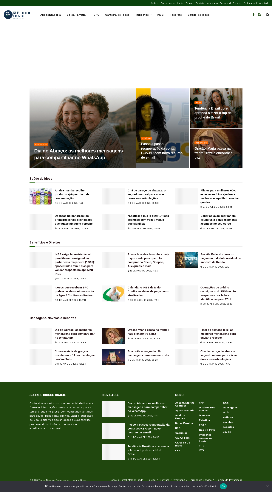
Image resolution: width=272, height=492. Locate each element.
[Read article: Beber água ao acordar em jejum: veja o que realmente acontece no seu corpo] (186, 222)
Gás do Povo (207, 429)
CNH (202, 402)
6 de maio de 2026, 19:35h (143, 203)
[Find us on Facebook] (253, 15)
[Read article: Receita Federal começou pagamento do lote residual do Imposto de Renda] (186, 260)
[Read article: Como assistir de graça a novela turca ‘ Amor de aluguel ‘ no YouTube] (41, 357)
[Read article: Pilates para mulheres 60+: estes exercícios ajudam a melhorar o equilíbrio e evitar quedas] (186, 196)
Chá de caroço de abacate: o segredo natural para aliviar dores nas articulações (147, 194)
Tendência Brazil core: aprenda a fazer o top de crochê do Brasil (148, 450)
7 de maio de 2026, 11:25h (70, 203)
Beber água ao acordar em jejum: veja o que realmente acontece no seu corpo (218, 219)
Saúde (226, 431)
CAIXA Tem (182, 437)
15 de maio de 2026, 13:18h (216, 342)
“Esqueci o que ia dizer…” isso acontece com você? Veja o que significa (148, 219)
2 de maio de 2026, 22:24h (216, 267)
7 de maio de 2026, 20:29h (143, 360)
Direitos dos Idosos (207, 409)
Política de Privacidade (256, 3)
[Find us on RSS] (259, 15)
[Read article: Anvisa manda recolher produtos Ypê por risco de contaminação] (41, 196)
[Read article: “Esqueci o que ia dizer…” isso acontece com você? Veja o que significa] (113, 222)
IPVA (201, 450)
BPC (96, 14)
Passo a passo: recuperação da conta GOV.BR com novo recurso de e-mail (148, 428)
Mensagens (42, 146)
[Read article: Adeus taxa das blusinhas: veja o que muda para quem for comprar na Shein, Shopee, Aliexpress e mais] (113, 260)
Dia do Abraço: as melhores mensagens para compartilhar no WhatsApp (75, 333)
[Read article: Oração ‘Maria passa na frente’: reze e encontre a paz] (113, 336)
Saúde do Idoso (199, 14)
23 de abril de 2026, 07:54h (71, 228)
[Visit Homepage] (17, 14)
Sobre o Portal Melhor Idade (167, 3)
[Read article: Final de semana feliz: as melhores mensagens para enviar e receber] (186, 336)
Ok (223, 486)
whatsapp (212, 3)
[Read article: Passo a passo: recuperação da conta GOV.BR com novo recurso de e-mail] (113, 431)
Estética (204, 420)
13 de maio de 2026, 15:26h (143, 271)
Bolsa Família (76, 14)
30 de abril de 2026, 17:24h (144, 300)
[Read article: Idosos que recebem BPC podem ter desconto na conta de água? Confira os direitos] (41, 293)
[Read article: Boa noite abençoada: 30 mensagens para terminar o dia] (113, 357)
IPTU (202, 445)
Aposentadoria (50, 14)
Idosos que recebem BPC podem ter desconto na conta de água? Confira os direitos (74, 291)
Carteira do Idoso (117, 14)
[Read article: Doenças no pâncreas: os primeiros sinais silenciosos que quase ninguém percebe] (41, 222)
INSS (160, 14)
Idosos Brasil (79, 480)
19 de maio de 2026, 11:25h (70, 278)
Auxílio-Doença (180, 417)
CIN (177, 450)
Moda (198, 105)
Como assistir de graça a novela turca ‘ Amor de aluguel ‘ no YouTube (75, 355)
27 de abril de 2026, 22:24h (217, 207)
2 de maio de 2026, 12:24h (70, 300)
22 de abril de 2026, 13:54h (144, 228)
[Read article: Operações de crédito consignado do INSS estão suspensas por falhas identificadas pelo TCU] (186, 293)
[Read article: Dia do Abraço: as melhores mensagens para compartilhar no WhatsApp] (41, 336)
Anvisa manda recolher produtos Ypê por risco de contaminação (72, 194)
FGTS (202, 425)
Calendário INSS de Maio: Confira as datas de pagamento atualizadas (148, 291)
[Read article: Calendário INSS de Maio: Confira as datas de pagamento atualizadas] (113, 293)
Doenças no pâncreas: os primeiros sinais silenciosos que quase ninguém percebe (74, 219)
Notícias (147, 140)
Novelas (227, 422)
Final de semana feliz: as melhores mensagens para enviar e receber (218, 333)
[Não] (267, 486)
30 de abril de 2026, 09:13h (217, 304)
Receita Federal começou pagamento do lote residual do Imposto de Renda (220, 258)
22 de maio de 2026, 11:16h (70, 342)
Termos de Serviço (230, 3)
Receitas (176, 14)
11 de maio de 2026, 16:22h (70, 364)
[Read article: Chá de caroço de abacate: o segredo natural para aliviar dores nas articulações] (113, 196)
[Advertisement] (136, 58)
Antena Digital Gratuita (184, 404)
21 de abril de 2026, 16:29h (216, 228)
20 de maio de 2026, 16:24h (144, 338)
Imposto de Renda (205, 440)
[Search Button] (267, 14)
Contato (200, 3)
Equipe (189, 3)
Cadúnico (181, 432)
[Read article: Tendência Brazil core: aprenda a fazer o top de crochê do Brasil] (113, 452)
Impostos (142, 14)
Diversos (205, 415)
